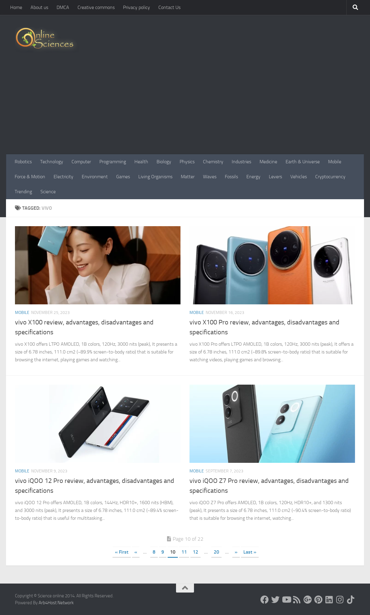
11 (184, 552)
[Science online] (264, 600)
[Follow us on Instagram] (340, 600)
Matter (188, 176)
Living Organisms (155, 176)
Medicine (268, 161)
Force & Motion (30, 176)
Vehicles (298, 176)
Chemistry (213, 161)
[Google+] (308, 600)
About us (39, 7)
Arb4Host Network (56, 602)
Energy (253, 176)
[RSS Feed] (297, 600)
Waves (209, 176)
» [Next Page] (236, 552)
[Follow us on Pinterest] (318, 600)
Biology (164, 161)
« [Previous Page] (135, 552)
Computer (81, 161)
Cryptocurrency (330, 176)
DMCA (63, 7)
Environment (95, 176)
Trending (23, 191)
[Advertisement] (185, 109)
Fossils (231, 176)
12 (195, 552)
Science (48, 191)
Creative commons (96, 7)
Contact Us (169, 7)
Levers (275, 176)
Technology (51, 161)
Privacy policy (136, 7)
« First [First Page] (121, 552)
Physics (187, 161)
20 (216, 552)
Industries (241, 161)
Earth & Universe (303, 161)
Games (123, 176)
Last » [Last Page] (249, 552)
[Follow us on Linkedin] (329, 600)
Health (141, 161)
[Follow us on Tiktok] (351, 600)
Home (16, 7)
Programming (112, 161)
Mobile (334, 161)
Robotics (23, 161)
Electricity (63, 176)
